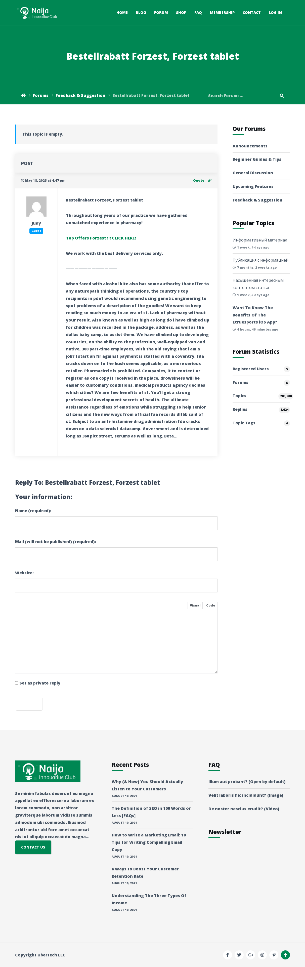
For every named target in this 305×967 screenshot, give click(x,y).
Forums (41, 95)
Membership (222, 12)
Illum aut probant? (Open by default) (247, 781)
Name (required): (33, 510)
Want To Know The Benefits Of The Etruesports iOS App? (255, 315)
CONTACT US (33, 847)
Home (122, 12)
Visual (195, 605)
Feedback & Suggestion (80, 95)
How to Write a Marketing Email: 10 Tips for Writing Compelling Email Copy (149, 842)
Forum (161, 12)
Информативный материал (260, 240)
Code (210, 605)
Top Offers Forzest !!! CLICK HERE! (101, 238)
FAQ (198, 12)
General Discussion (253, 173)
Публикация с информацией (260, 260)
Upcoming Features (253, 186)
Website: (24, 573)
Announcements (250, 146)
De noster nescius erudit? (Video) (243, 809)
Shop (181, 12)
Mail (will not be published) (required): (55, 541)
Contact (252, 12)
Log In (275, 12)
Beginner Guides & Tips (257, 159)
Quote (198, 180)
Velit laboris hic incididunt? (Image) (245, 795)
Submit (28, 703)
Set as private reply (39, 683)
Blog (141, 12)
